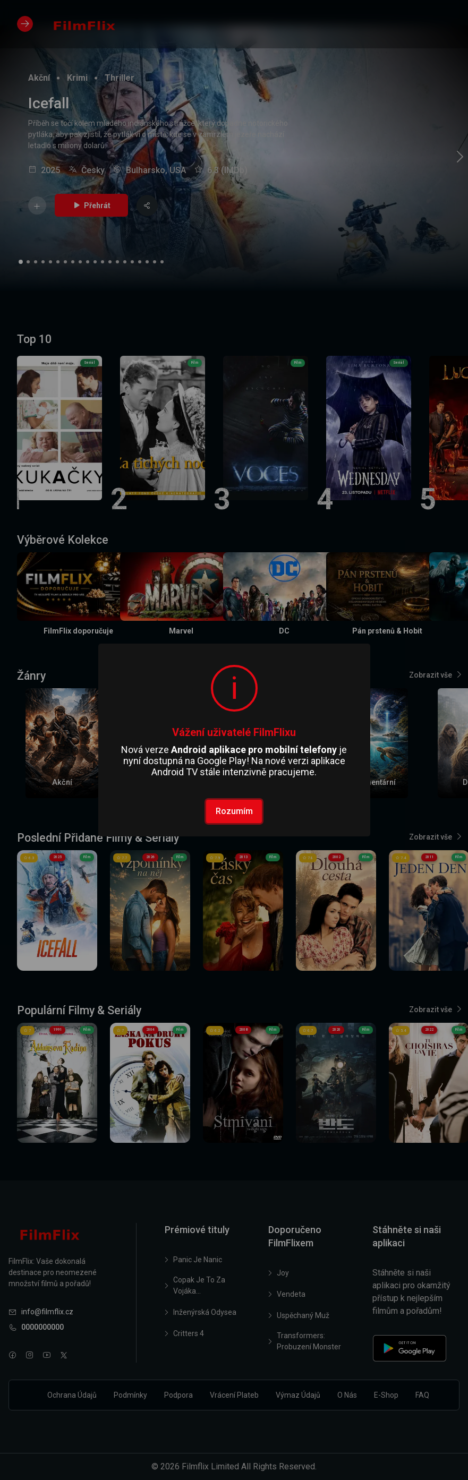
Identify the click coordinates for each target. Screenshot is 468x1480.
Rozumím (234, 811)
